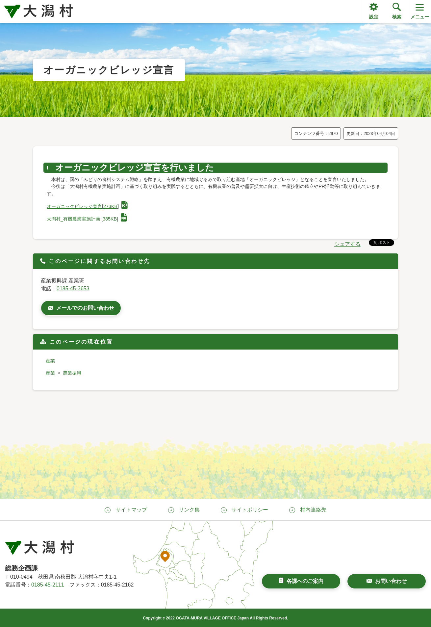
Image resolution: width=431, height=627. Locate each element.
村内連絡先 (313, 509)
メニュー (420, 11)
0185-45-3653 (73, 288)
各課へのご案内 (305, 581)
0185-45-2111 (47, 585)
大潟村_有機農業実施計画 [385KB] (87, 219)
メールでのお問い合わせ (85, 308)
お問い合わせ (391, 581)
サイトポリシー (249, 509)
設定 (373, 16)
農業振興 (72, 373)
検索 (396, 16)
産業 (50, 360)
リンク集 (189, 509)
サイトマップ (131, 509)
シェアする (347, 244)
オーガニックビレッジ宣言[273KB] (87, 206)
